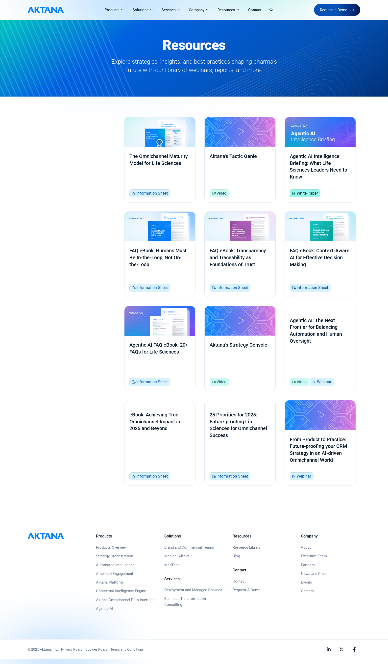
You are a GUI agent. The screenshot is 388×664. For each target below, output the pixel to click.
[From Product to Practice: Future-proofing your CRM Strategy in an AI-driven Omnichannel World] (320, 447)
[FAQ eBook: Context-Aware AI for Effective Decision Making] (320, 255)
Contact (255, 10)
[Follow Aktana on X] (341, 654)
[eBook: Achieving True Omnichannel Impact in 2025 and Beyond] (159, 447)
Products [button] (116, 9)
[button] (271, 9)
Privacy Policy (71, 654)
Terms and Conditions (127, 654)
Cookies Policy (96, 654)
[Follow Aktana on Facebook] (354, 654)
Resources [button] (231, 9)
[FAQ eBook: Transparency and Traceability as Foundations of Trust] (240, 255)
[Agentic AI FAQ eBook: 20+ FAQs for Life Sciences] (159, 351)
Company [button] (201, 9)
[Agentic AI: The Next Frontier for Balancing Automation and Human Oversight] (320, 351)
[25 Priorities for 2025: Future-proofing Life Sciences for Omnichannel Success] (240, 447)
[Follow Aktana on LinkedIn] (329, 654)
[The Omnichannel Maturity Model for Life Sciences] (159, 160)
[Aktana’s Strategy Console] (240, 351)
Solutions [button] (145, 9)
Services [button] (173, 9)
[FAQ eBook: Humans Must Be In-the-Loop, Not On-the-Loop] (159, 255)
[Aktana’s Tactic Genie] (240, 160)
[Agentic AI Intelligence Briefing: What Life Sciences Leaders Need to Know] (320, 160)
